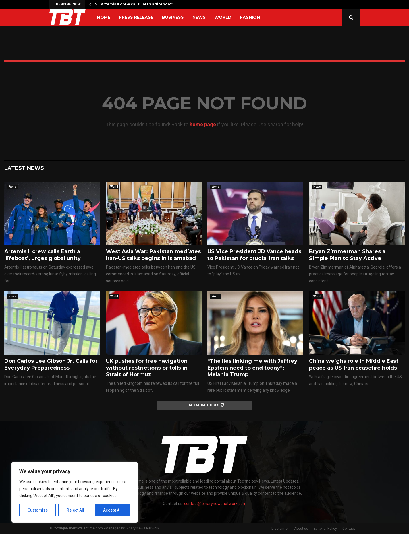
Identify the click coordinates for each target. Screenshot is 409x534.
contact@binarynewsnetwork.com (215, 503)
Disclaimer (280, 529)
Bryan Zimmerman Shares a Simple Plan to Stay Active (347, 254)
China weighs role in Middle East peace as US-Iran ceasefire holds (353, 364)
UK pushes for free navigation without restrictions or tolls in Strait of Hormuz (147, 368)
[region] (74, 492)
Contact (348, 529)
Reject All (75, 510)
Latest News (24, 168)
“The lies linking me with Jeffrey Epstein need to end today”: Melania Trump (252, 368)
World (222, 17)
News (199, 17)
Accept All (112, 510)
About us (301, 529)
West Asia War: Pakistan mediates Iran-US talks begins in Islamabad (153, 254)
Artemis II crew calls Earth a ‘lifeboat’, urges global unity (42, 254)
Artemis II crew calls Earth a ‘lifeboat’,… (138, 4)
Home (103, 17)
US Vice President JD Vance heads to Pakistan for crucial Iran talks (254, 254)
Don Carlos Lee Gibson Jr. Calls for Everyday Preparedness (51, 364)
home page (203, 124)
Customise (38, 510)
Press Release (136, 17)
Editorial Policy (325, 529)
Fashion (250, 17)
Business (173, 17)
